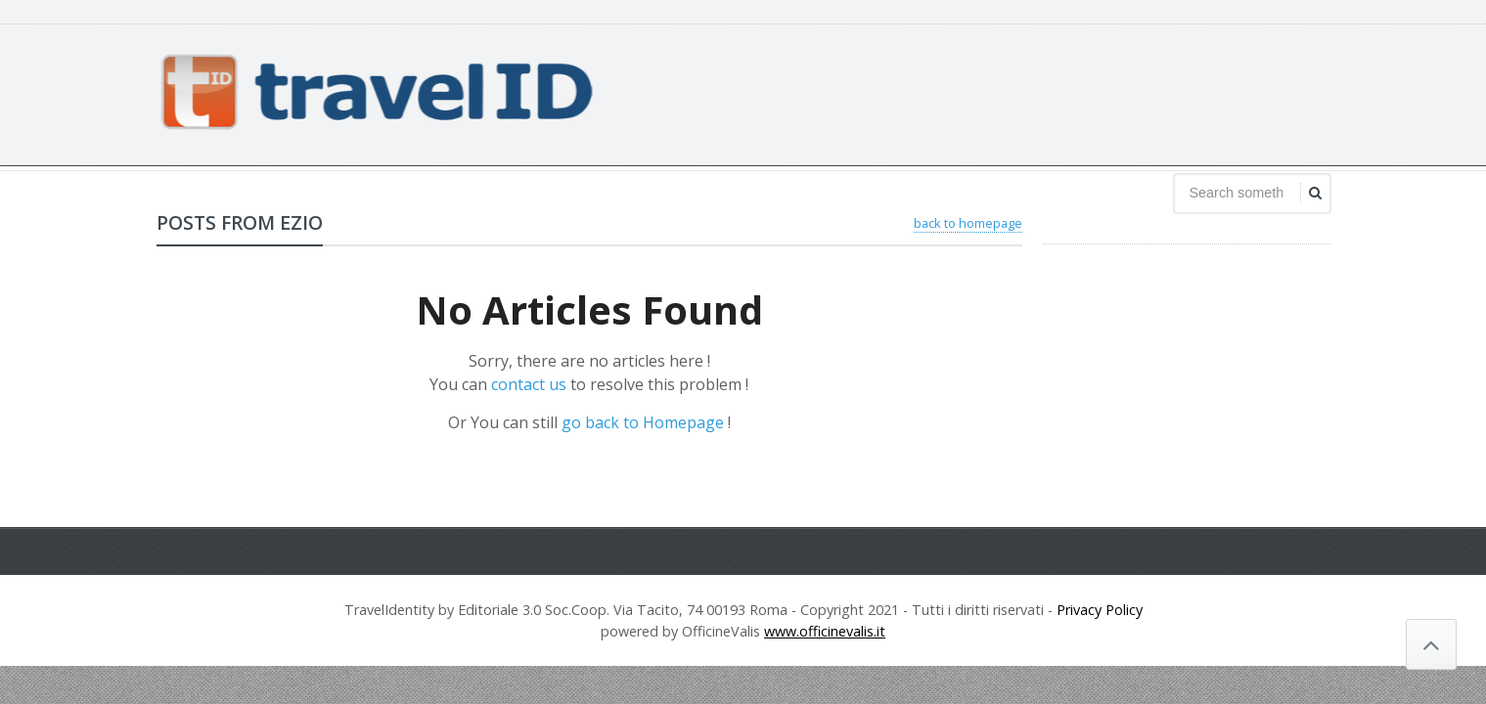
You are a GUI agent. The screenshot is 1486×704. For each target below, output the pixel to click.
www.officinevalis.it (824, 631)
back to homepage (968, 223)
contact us (528, 384)
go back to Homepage (643, 422)
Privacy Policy (1100, 609)
